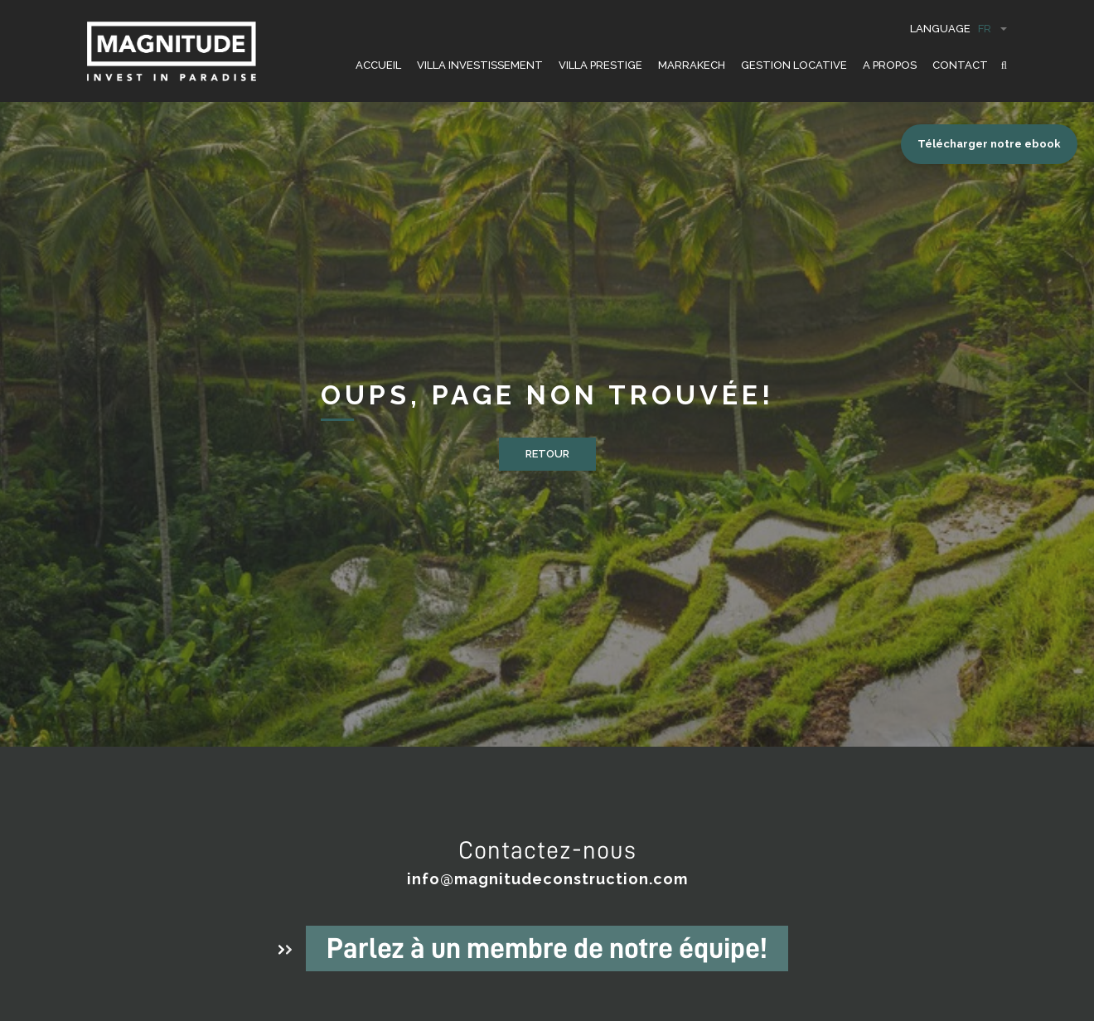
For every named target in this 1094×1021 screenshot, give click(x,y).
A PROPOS (890, 65)
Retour (547, 454)
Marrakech (691, 65)
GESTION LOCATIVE (794, 65)
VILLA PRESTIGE (600, 65)
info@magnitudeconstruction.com (547, 879)
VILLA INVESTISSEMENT (480, 65)
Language (958, 28)
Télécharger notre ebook (989, 144)
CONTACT (960, 65)
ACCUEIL (378, 65)
